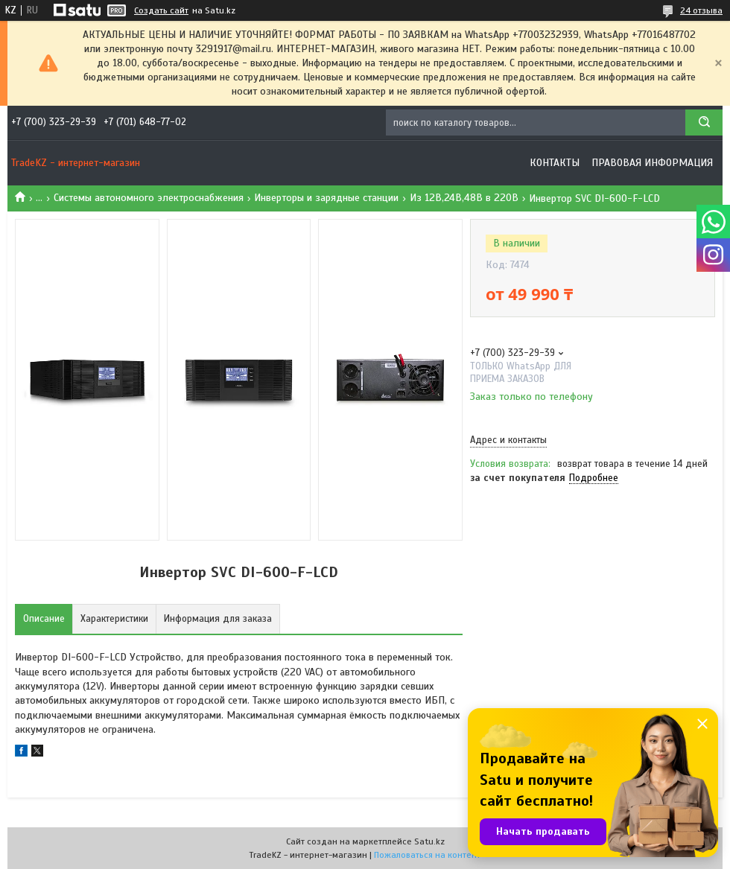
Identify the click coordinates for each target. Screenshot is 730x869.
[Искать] (704, 122)
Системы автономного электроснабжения (149, 197)
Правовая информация (652, 162)
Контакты (555, 162)
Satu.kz (429, 841)
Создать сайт (161, 10)
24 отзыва (701, 10)
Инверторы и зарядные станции (326, 197)
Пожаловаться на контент (427, 855)
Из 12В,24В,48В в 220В (464, 197)
